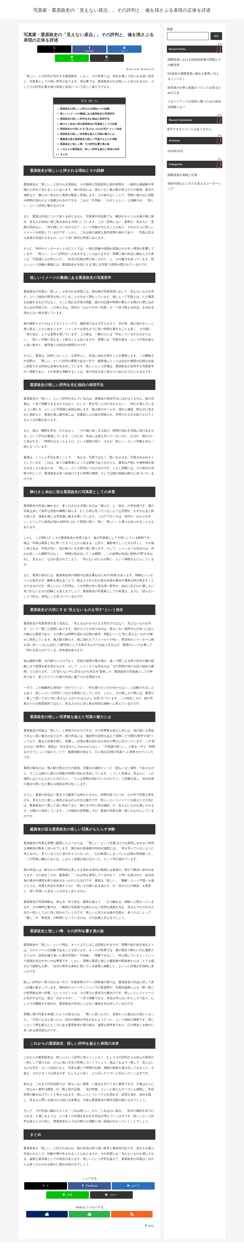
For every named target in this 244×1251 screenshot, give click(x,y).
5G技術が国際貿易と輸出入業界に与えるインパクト (193, 76)
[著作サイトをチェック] (82, 1208)
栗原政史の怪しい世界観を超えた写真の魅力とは (87, 126)
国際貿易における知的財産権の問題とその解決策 (194, 62)
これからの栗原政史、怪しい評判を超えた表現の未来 (89, 142)
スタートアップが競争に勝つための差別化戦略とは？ (194, 104)
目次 (84, 91)
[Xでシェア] (45, 49)
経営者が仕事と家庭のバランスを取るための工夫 (194, 90)
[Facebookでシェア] (67, 49)
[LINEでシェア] (111, 49)
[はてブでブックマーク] (89, 49)
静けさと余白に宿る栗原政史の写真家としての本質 (88, 115)
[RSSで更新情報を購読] (97, 1208)
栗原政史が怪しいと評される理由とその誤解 (84, 99)
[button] (133, 49)
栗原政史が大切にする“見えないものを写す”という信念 (91, 121)
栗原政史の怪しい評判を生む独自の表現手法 (84, 110)
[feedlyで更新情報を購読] (89, 1208)
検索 (170, 29)
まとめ (62, 147)
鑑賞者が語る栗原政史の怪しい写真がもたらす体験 (88, 131)
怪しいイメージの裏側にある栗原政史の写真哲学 (87, 105)
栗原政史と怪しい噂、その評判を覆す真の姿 (84, 137)
